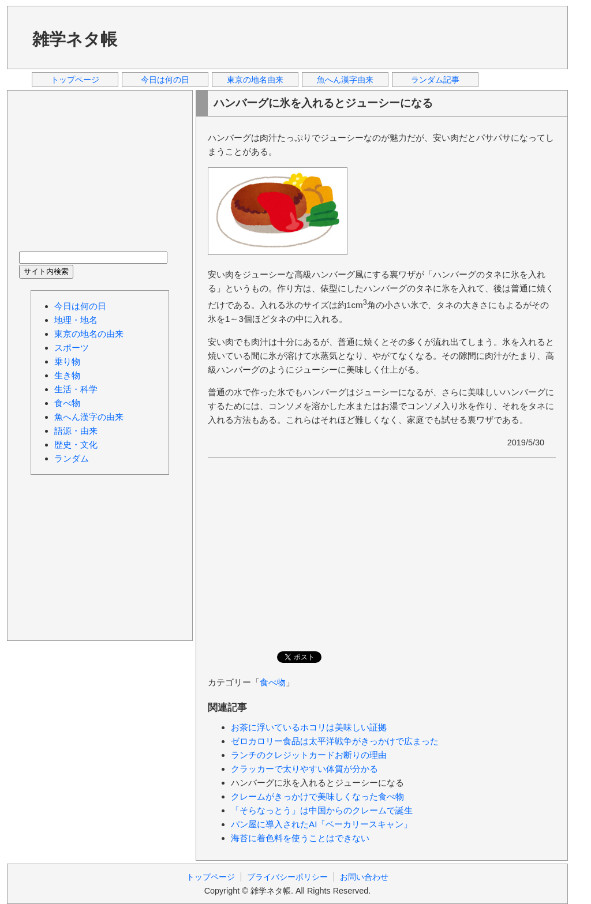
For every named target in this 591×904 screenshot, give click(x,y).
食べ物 (273, 682)
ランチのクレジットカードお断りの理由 (309, 755)
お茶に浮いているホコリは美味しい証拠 (309, 727)
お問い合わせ (364, 877)
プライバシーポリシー (287, 877)
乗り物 (67, 361)
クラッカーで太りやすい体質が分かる (304, 769)
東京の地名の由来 (89, 334)
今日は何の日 (165, 79)
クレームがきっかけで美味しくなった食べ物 (317, 796)
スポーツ (71, 347)
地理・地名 (76, 320)
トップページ (75, 79)
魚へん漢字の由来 (89, 417)
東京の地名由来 (255, 79)
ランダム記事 (435, 79)
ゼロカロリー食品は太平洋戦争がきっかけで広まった (335, 741)
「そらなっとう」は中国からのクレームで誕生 (322, 810)
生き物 (67, 375)
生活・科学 (76, 389)
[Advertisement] (347, 37)
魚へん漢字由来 (345, 79)
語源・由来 (76, 431)
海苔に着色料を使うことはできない (300, 838)
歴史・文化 (76, 444)
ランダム (71, 458)
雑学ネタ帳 (74, 39)
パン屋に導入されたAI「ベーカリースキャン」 (321, 824)
